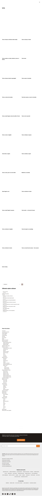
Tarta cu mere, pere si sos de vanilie (9, 173)
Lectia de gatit (4, 335)
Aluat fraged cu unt (6, 192)
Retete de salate (5, 345)
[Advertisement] (21, 16)
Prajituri (4, 363)
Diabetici (4, 387)
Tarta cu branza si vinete (26, 39)
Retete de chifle (5, 373)
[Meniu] (39, 2)
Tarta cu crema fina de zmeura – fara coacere (30, 249)
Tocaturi (4, 408)
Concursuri (3, 331)
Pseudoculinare (4, 336)
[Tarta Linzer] (31, 49)
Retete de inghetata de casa (7, 365)
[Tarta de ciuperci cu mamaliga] (31, 221)
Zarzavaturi (5, 357)
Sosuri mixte (5, 382)
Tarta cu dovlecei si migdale (7, 230)
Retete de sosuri (4, 380)
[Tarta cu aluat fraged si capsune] (11, 203)
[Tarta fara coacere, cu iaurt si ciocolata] (31, 88)
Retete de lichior (5, 353)
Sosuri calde (5, 381)
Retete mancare (4, 398)
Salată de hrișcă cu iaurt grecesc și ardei (9, 307)
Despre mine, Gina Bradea (6, 461)
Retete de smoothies (5, 379)
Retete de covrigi (5, 374)
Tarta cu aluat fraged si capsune (8, 211)
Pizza (4, 396)
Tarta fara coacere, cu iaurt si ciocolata (29, 97)
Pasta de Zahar (6, 368)
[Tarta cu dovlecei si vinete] (31, 184)
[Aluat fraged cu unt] (11, 184)
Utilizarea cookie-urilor (6, 465)
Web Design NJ (21, 491)
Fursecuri (4, 360)
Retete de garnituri (6, 344)
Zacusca (4, 356)
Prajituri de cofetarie (6, 364)
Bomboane (5, 359)
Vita (3, 409)
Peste (4, 405)
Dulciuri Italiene (5, 395)
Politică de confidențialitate (6, 467)
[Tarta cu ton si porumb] (31, 107)
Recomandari (4, 338)
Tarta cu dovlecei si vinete (27, 192)
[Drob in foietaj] (11, 259)
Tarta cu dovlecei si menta (7, 249)
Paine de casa (5, 372)
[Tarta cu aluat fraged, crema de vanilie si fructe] (11, 107)
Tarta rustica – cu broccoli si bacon (28, 211)
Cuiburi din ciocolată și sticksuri (8, 297)
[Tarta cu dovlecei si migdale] (11, 221)
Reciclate (3, 337)
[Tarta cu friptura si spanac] (31, 127)
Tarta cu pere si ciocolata (26, 78)
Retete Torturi (5, 366)
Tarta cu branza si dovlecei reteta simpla (10, 39)
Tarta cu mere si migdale (7, 136)
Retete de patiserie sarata (7, 378)
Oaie (4, 403)
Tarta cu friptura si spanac (27, 136)
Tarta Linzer (24, 58)
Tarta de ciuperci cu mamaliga (27, 230)
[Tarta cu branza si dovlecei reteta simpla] (11, 31)
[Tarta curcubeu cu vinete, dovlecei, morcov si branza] (11, 49)
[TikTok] (10, 495)
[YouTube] (12, 495)
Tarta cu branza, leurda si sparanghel (9, 78)
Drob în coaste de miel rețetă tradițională (9, 301)
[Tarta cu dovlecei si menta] (11, 240)
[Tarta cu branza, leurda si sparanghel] (11, 69)
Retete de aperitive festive (7, 343)
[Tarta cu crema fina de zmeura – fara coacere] (31, 240)
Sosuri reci (4, 383)
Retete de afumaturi (5, 341)
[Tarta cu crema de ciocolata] (11, 88)
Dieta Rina (4, 388)
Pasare (4, 404)
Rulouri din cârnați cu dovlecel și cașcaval (9, 303)
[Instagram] (7, 495)
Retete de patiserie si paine (6, 371)
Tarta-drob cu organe (6, 154)
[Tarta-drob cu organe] (11, 146)
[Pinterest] (15, 495)
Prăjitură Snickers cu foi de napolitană (8, 311)
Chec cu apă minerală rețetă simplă (8, 299)
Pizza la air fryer (5, 292)
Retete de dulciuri (4, 358)
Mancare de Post (5, 402)
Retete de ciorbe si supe (5, 346)
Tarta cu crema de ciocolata (7, 97)
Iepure (4, 401)
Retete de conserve (5, 348)
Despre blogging (4, 334)
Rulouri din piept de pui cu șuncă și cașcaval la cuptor (11, 305)
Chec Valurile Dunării (6, 309)
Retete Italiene (4, 394)
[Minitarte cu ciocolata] (31, 165)
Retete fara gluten (6, 390)
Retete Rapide (4, 410)
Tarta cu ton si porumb (26, 116)
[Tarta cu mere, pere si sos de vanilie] (11, 165)
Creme (5, 367)
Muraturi (4, 351)
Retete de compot (6, 352)
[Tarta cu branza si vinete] (31, 31)
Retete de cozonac (6, 375)
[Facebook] (3, 495)
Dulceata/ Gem (5, 350)
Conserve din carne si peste (7, 349)
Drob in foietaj (5, 267)
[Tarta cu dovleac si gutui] (31, 146)
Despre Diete (5, 386)
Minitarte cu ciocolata (26, 173)
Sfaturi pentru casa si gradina (6, 411)
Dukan (4, 389)
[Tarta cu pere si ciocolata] (31, 69)
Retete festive (4, 393)
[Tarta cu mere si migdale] (11, 127)
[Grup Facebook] (5, 495)
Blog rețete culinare (5, 464)
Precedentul (5, 285)
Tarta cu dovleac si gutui (26, 154)
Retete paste (5, 397)
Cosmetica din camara (5, 333)
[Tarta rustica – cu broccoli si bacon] (31, 203)
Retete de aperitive (5, 342)
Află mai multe (21, 441)
